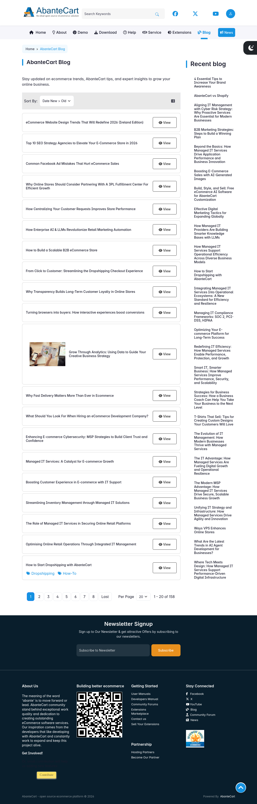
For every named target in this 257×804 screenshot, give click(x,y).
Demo (80, 32)
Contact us (138, 719)
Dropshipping (40, 573)
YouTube (194, 704)
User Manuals (141, 694)
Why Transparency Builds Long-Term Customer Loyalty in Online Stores (80, 292)
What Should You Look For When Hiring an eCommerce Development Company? (87, 416)
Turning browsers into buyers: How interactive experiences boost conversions (85, 312)
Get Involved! (32, 753)
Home (37, 32)
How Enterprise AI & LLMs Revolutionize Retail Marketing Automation (78, 230)
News (226, 32)
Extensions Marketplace (140, 711)
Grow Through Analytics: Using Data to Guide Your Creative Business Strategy (107, 354)
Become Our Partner (145, 757)
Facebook (195, 694)
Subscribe (166, 650)
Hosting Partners (142, 752)
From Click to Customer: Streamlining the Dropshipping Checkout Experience (84, 271)
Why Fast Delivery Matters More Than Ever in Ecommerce (70, 395)
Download (105, 32)
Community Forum (200, 714)
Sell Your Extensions (145, 724)
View (165, 122)
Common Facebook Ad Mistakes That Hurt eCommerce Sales (72, 163)
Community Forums (144, 704)
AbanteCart (227, 796)
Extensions (179, 32)
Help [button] (129, 32)
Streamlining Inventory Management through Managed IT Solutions (78, 503)
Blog (204, 32)
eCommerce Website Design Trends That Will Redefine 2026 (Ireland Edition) (85, 122)
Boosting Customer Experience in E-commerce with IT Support (74, 482)
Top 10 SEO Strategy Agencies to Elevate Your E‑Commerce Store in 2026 (81, 143)
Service (151, 32)
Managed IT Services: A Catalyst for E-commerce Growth (70, 461)
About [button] (59, 32)
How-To (66, 573)
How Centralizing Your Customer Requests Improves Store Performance (81, 209)
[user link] (230, 13)
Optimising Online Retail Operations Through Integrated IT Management (81, 544)
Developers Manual (144, 699)
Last (105, 596)
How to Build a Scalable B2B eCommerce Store (61, 250)
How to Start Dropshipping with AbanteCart (59, 565)
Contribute (46, 775)
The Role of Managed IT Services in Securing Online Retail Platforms (78, 523)
